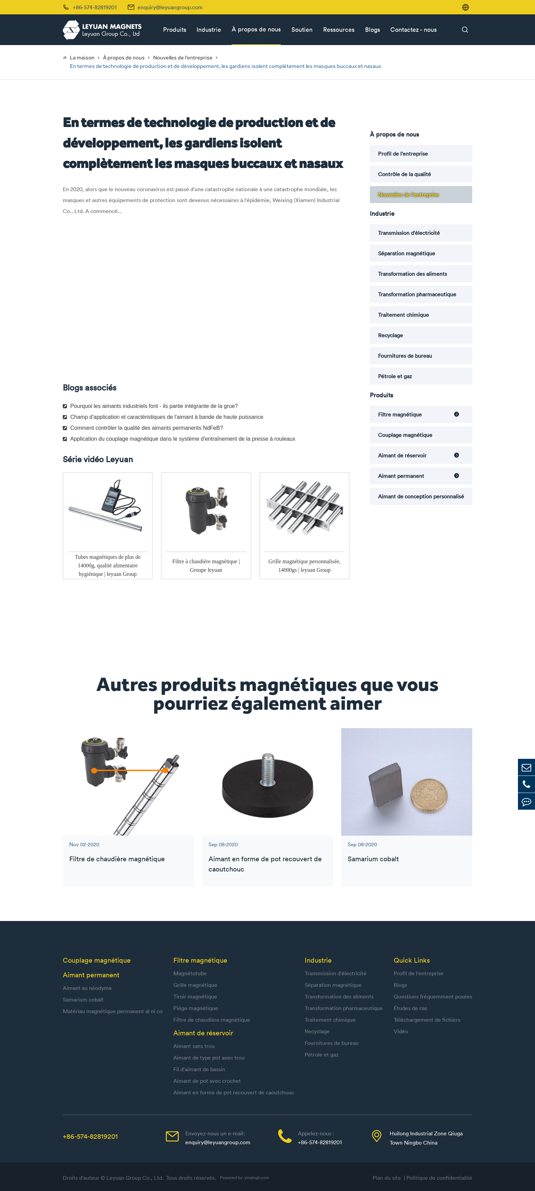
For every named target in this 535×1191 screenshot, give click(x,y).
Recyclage (390, 335)
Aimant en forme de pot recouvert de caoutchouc (265, 863)
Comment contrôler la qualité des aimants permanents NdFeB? (143, 428)
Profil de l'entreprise (403, 153)
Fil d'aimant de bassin (199, 1069)
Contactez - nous (413, 29)
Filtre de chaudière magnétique (117, 858)
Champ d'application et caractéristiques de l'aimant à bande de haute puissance (163, 417)
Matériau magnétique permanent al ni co (112, 1011)
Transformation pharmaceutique (417, 294)
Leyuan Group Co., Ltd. (135, 1177)
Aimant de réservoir (402, 455)
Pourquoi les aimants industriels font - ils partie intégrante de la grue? (150, 406)
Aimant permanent (401, 475)
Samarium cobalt (373, 858)
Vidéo (401, 1031)
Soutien (302, 29)
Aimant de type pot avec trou (209, 1057)
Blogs (372, 29)
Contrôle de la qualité (404, 174)
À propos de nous (256, 29)
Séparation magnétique (406, 253)
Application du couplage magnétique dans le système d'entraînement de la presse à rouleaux (179, 439)
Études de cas (410, 1008)
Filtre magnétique (400, 414)
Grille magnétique (195, 984)
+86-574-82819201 (90, 1136)
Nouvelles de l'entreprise (183, 57)
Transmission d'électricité (409, 232)
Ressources (339, 29)
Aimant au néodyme (87, 987)
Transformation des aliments (412, 273)
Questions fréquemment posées (433, 996)
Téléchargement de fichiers (427, 1019)
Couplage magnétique (405, 434)
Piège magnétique (195, 1008)
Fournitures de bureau (405, 355)
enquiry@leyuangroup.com (170, 7)
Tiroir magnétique (195, 996)
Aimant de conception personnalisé (421, 496)
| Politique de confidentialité (438, 1177)
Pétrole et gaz (395, 376)
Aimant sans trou (194, 1046)
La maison (82, 57)
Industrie (209, 29)
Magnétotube (190, 973)
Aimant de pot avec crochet (207, 1080)
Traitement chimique (403, 314)
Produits (174, 29)
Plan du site (388, 1177)
